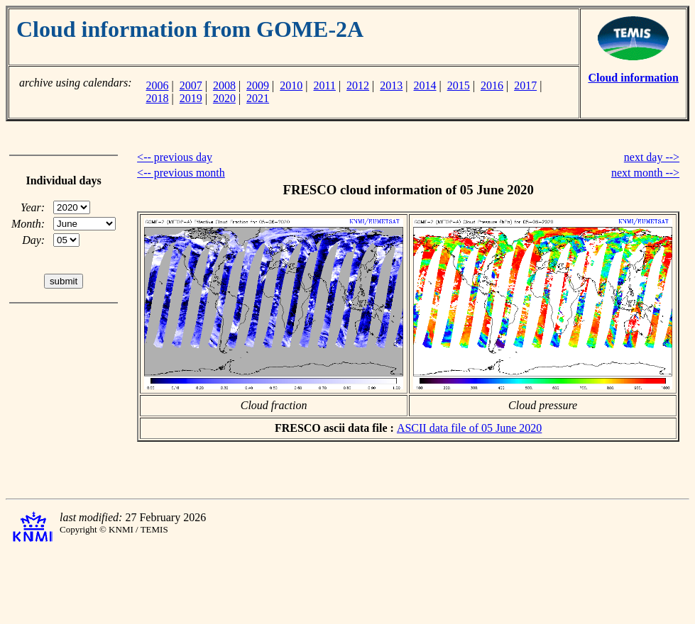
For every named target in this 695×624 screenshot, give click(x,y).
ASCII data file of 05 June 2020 (469, 428)
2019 (191, 98)
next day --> (651, 157)
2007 (191, 85)
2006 (157, 85)
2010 (291, 85)
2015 (458, 85)
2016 (492, 85)
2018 (157, 98)
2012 (357, 85)
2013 (391, 85)
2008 (224, 85)
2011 (325, 85)
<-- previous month (181, 173)
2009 (257, 85)
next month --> (645, 173)
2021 (257, 98)
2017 (525, 85)
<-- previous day (174, 157)
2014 (425, 85)
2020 (224, 98)
